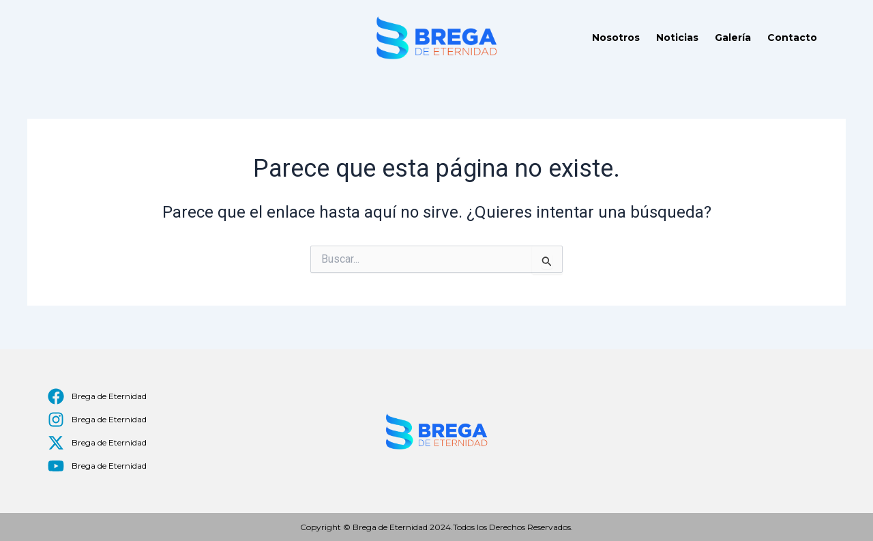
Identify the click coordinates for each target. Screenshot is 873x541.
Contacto (792, 37)
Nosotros (616, 37)
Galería (733, 37)
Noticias (677, 37)
